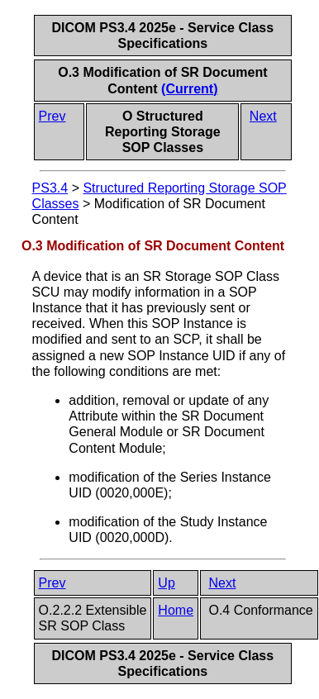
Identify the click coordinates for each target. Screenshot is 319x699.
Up (166, 583)
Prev (52, 116)
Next (263, 116)
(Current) (189, 89)
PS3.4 (50, 188)
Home (175, 610)
